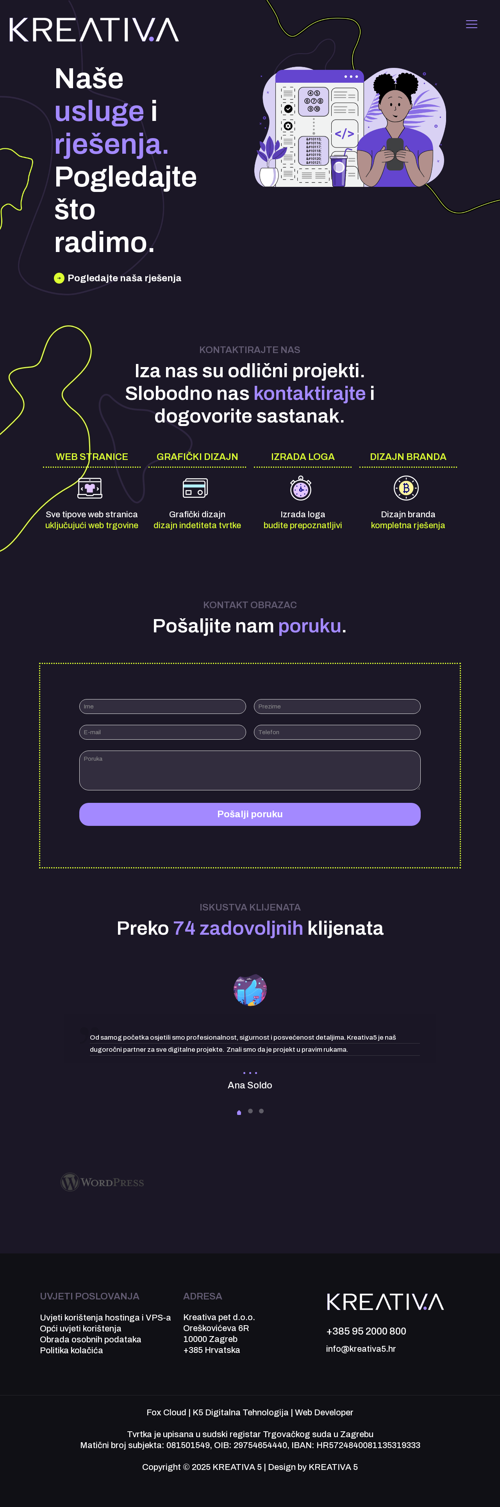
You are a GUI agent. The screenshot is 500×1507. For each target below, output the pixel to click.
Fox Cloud (166, 1412)
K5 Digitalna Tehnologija (241, 1412)
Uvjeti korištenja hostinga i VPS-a (105, 1317)
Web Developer (324, 1412)
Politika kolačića (71, 1350)
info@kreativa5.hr (361, 1349)
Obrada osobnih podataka (90, 1339)
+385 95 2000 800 (366, 1331)
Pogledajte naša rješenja (125, 278)
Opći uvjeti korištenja (80, 1328)
